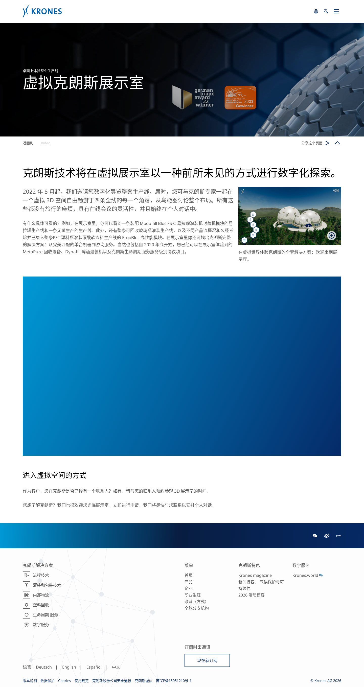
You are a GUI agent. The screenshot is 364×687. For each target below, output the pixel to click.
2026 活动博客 (251, 595)
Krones (167, 11)
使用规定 (82, 680)
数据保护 (47, 680)
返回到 (28, 143)
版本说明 (30, 680)
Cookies (64, 680)
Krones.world (305, 575)
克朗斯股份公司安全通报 (111, 680)
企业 (189, 588)
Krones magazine (255, 575)
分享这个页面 (312, 143)
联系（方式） (197, 601)
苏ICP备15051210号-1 (174, 680)
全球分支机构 (197, 608)
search (316, 11)
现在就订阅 (207, 660)
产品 (189, 582)
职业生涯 (193, 595)
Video (45, 143)
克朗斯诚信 (143, 680)
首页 (189, 575)
